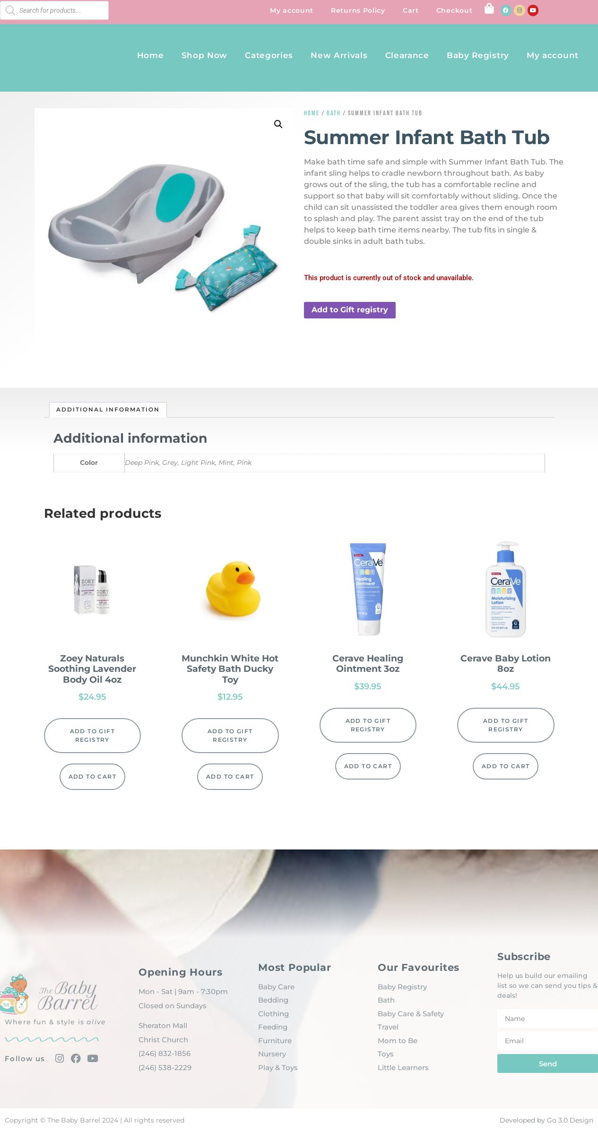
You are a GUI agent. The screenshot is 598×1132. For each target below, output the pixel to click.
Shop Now (205, 55)
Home (150, 55)
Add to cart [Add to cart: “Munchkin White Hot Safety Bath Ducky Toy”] (230, 776)
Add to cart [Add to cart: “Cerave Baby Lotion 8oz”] (505, 766)
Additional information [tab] (108, 409)
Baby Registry (478, 55)
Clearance (407, 55)
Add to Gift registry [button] (350, 309)
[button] (278, 124)
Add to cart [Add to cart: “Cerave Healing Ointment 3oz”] (368, 766)
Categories (269, 55)
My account (291, 10)
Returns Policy (358, 10)
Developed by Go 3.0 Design (546, 1120)
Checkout (454, 10)
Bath (334, 113)
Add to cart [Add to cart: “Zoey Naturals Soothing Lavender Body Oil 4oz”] (92, 776)
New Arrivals (339, 55)
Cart (411, 10)
